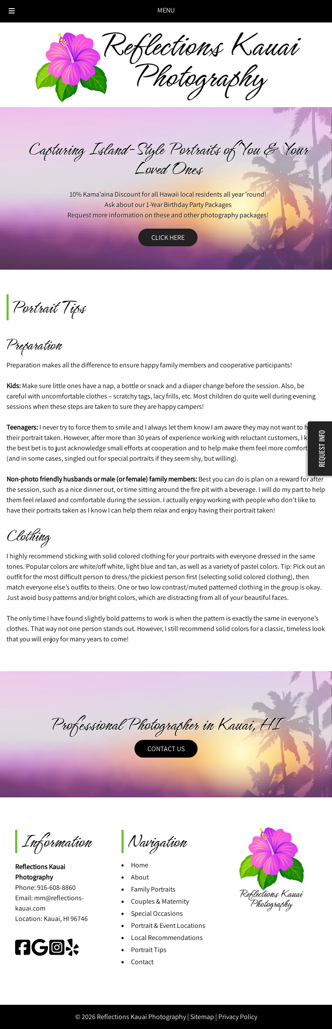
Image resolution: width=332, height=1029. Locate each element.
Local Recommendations (167, 937)
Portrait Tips (148, 949)
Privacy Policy (237, 1016)
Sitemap (202, 1016)
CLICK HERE (168, 237)
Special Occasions (157, 913)
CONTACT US (166, 748)
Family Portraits (153, 889)
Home (139, 865)
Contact (142, 961)
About (140, 877)
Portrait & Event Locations (168, 925)
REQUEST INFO (321, 448)
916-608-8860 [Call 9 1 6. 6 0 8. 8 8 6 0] (56, 887)
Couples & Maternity (160, 901)
